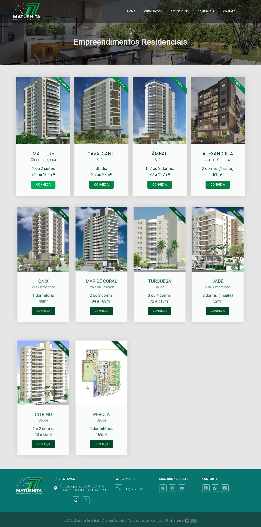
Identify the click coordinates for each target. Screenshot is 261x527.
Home (131, 11)
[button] (206, 488)
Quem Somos (153, 11)
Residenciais (180, 11)
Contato (229, 11)
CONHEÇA (43, 179)
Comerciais (206, 11)
